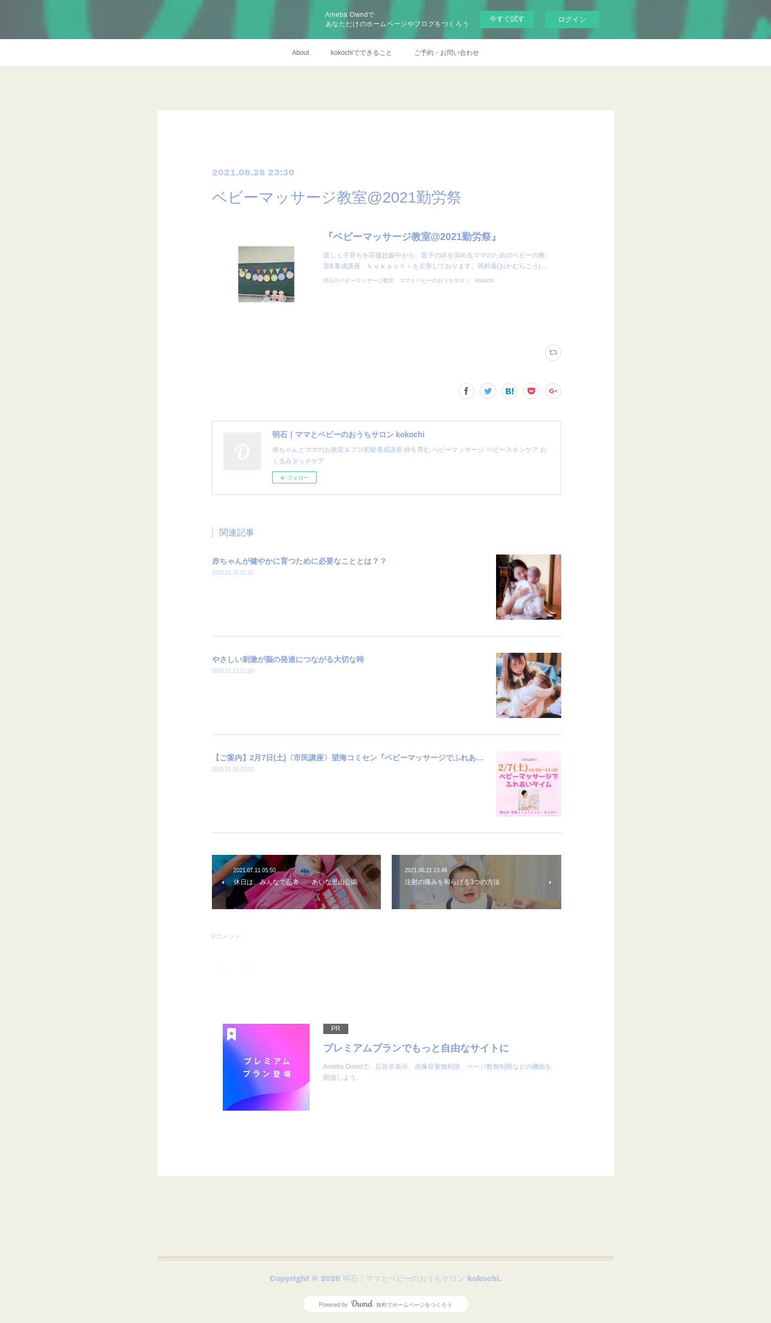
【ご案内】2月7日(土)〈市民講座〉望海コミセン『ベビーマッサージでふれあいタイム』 (363, 757)
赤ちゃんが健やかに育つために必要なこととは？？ (299, 561)
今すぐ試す (507, 19)
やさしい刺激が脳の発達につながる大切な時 (288, 659)
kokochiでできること (361, 52)
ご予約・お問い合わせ (446, 52)
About (300, 52)
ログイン (572, 19)
